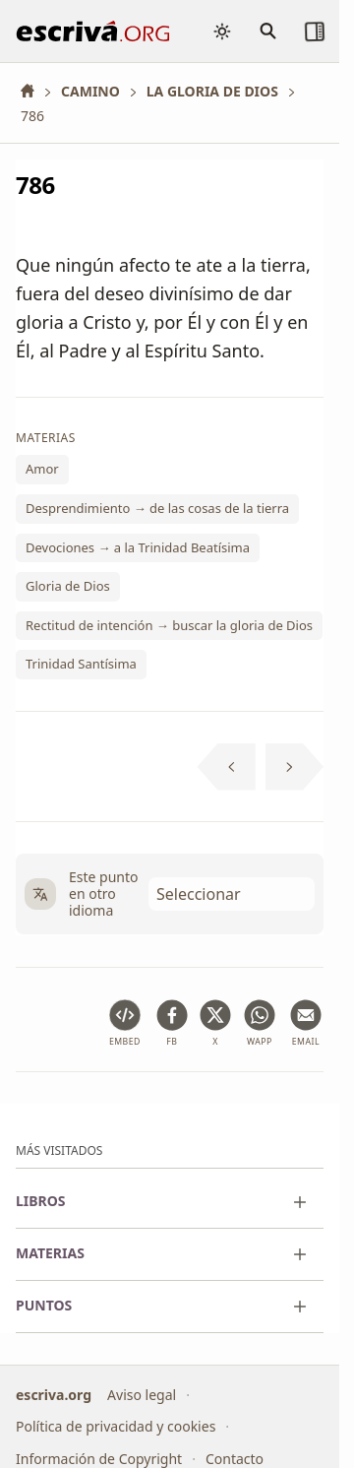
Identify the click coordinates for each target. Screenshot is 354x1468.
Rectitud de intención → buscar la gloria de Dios (169, 625)
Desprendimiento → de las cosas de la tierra (157, 508)
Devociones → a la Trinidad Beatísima (138, 546)
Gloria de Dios (68, 586)
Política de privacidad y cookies (115, 1426)
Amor (42, 469)
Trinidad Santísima (81, 663)
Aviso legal (141, 1394)
